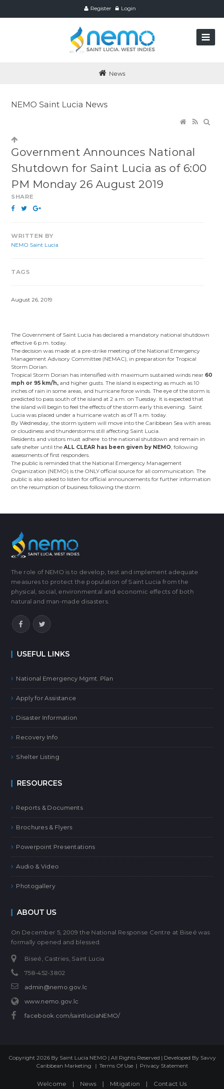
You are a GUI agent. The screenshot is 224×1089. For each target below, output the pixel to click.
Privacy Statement (164, 1065)
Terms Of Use (116, 1065)
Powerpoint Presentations (53, 846)
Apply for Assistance (43, 698)
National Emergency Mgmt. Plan (62, 678)
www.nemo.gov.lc (51, 1001)
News (88, 1083)
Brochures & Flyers (42, 827)
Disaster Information (44, 717)
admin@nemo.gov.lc (55, 987)
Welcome (51, 1083)
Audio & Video (35, 866)
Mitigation (125, 1083)
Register (100, 8)
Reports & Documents (47, 807)
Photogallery (33, 885)
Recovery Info (34, 737)
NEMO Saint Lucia (34, 244)
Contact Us (170, 1083)
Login (128, 8)
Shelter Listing (35, 756)
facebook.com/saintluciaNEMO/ (72, 1015)
